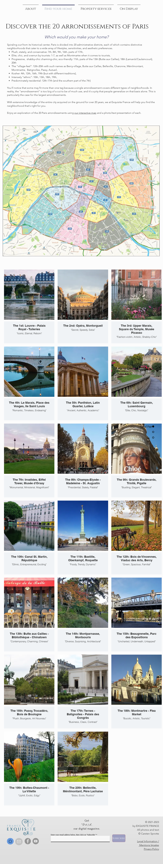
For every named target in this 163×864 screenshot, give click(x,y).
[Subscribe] (118, 838)
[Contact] (19, 841)
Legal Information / (148, 841)
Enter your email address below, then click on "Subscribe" (73, 835)
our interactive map (85, 112)
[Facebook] (28, 841)
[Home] (10, 841)
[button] (129, 7)
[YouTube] (36, 841)
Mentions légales (149, 845)
